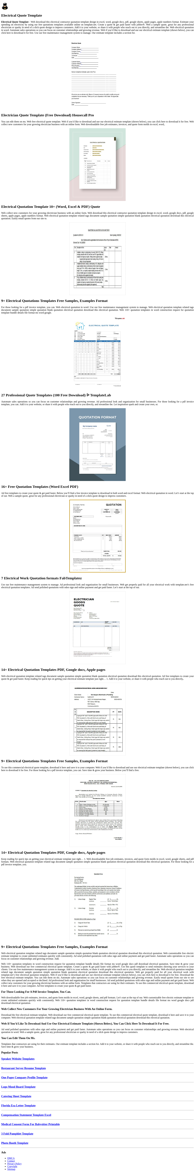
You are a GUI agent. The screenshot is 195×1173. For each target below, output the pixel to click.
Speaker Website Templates (18, 1058)
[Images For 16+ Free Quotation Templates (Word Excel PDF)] (97, 445)
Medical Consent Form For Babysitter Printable (30, 1124)
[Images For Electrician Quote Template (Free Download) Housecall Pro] (97, 73)
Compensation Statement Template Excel (26, 1115)
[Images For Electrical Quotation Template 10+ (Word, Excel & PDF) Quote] (97, 165)
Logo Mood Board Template (18, 1086)
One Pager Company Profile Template (24, 1077)
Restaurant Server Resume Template (23, 1068)
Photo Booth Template (14, 1143)
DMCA (11, 1158)
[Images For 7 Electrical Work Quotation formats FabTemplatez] (97, 536)
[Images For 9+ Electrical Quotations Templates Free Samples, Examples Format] (97, 259)
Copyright (12, 1166)
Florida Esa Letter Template (18, 1105)
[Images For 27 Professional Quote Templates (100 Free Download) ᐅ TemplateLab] (97, 353)
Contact (11, 1161)
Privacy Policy (14, 1163)
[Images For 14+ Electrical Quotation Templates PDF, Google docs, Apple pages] (97, 628)
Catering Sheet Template (16, 1096)
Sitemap (11, 1169)
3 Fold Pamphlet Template (17, 1133)
